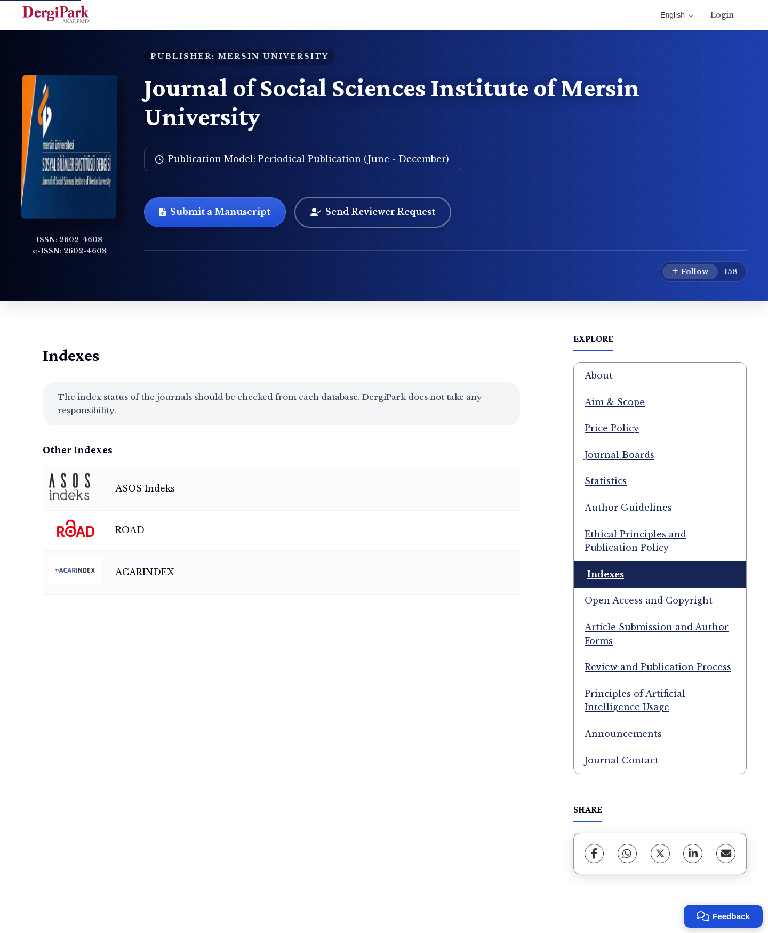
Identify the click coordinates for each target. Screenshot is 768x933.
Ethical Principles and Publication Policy (635, 541)
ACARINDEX (144, 572)
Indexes (605, 574)
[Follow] (690, 272)
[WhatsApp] (627, 853)
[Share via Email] (725, 853)
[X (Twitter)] (660, 853)
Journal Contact (622, 760)
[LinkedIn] (692, 853)
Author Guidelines (628, 507)
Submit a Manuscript (214, 211)
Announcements (623, 733)
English (676, 15)
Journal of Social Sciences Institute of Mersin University (391, 102)
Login (722, 15)
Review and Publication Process (658, 667)
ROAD (130, 530)
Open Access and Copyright (649, 600)
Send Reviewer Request (372, 211)
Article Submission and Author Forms (657, 634)
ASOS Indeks (145, 488)
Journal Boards (619, 454)
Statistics (606, 481)
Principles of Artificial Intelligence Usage (635, 700)
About (599, 375)
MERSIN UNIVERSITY (273, 56)
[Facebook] (594, 853)
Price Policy (612, 428)
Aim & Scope (615, 402)
